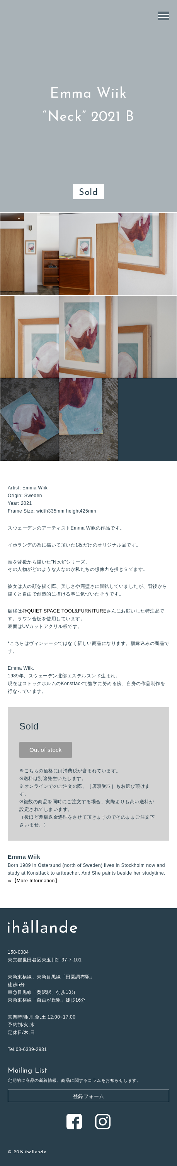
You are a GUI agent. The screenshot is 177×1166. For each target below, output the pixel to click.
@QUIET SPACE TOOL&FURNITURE (64, 611)
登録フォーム (88, 1096)
